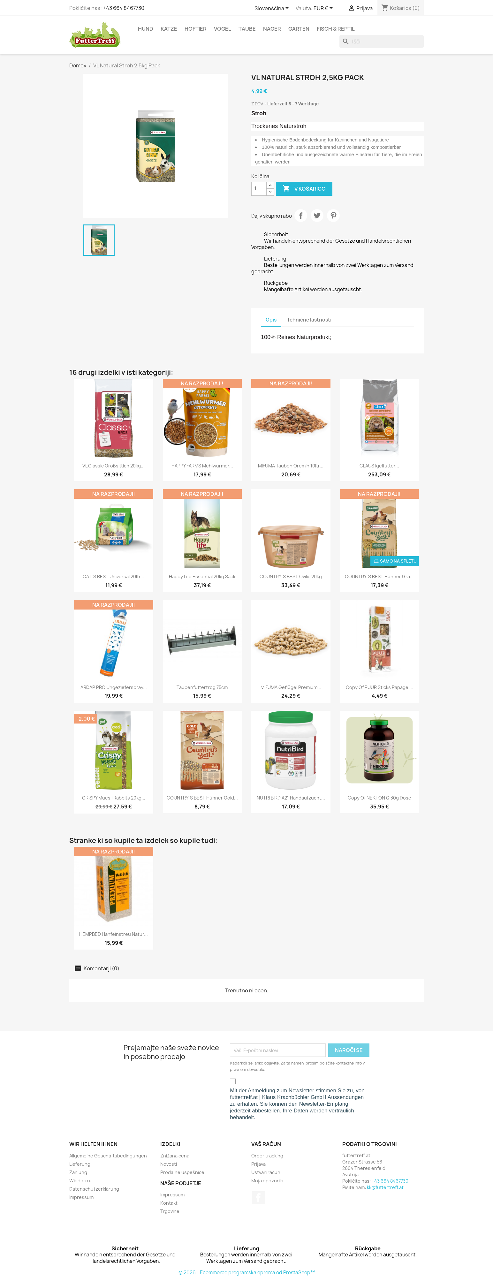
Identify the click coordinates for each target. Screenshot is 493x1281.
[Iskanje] (381, 41)
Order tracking (267, 1156)
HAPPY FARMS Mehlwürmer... (202, 466)
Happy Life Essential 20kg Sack (202, 576)
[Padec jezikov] (272, 8)
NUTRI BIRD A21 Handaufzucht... (291, 798)
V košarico (304, 189)
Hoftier (196, 28)
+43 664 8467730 (123, 7)
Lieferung (79, 1164)
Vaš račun (266, 1144)
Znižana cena (174, 1156)
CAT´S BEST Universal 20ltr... (113, 576)
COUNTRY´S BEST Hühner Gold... (202, 798)
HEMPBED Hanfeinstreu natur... (113, 934)
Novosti (168, 1164)
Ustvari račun (265, 1172)
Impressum (81, 1197)
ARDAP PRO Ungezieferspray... (113, 687)
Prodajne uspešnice (182, 1172)
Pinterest (333, 215)
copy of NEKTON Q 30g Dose (379, 798)
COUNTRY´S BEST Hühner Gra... (379, 576)
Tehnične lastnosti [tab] (309, 319)
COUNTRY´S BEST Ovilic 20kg (291, 576)
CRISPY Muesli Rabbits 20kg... (113, 798)
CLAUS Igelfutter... (379, 466)
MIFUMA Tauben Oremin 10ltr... (290, 466)
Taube (247, 28)
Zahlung (78, 1172)
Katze (169, 28)
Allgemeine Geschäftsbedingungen (108, 1156)
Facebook (258, 1197)
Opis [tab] (271, 319)
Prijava (258, 1164)
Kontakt (169, 1203)
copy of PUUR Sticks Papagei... (379, 687)
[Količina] (259, 189)
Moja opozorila (267, 1181)
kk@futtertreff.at (385, 1187)
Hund (145, 28)
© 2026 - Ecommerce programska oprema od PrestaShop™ (246, 1272)
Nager (272, 28)
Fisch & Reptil (336, 28)
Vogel (222, 28)
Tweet (317, 215)
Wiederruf (80, 1181)
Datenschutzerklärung (94, 1189)
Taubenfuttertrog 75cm (202, 687)
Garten (298, 28)
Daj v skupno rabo (300, 215)
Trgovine (169, 1211)
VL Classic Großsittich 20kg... (113, 466)
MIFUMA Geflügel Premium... (291, 687)
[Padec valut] (324, 8)
